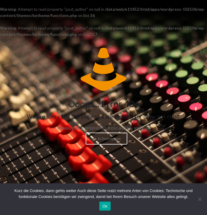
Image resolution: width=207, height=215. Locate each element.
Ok (104, 206)
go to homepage (106, 138)
